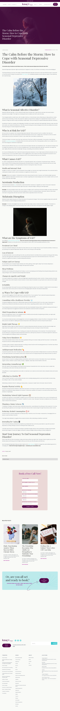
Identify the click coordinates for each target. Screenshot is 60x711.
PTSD (16, 667)
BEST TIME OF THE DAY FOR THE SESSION (30, 494)
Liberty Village (44, 666)
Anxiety (16, 663)
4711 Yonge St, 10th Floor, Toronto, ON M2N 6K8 (49, 675)
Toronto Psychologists (5, 681)
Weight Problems (18, 692)
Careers (30, 661)
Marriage (16, 704)
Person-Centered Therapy (6, 689)
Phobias (16, 698)
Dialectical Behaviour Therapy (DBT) (7, 660)
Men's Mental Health (18, 657)
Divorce (16, 665)
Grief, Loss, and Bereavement (20, 675)
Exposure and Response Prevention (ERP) (6, 677)
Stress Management (18, 702)
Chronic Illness (17, 659)
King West (43, 662)
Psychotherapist (5, 683)
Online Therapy (4, 665)
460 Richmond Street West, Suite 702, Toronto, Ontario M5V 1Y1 (49, 664)
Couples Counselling (5, 691)
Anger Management (18, 688)
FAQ (29, 663)
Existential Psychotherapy (6, 669)
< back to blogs (5, 49)
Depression (17, 661)
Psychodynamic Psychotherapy (7, 671)
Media (30, 659)
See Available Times (44, 580)
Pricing (40, 4)
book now (55, 4)
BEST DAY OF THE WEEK (26, 490)
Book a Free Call (30, 1)
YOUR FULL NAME (25, 478)
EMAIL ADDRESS (25, 486)
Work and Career (18, 681)
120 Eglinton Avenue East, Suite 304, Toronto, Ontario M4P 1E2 (49, 660)
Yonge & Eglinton (44, 658)
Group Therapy (4, 657)
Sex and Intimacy (18, 671)
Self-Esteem (17, 700)
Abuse (16, 669)
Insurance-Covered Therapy (7, 687)
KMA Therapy (25, 74)
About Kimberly (31, 657)
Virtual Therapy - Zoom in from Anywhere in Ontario (49, 679)
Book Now (6, 645)
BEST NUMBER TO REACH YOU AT (28, 482)
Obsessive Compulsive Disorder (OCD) (20, 686)
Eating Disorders (18, 673)
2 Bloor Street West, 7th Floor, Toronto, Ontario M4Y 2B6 (50, 672)
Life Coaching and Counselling (7, 667)
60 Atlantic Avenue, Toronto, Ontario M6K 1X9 (49, 667)
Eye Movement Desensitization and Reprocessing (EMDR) (7, 663)
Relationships (17, 677)
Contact (30, 665)
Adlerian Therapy (5, 679)
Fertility (16, 694)
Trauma (16, 696)
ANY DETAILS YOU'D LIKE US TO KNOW (29, 501)
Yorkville (43, 669)
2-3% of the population (10, 141)
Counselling (4, 693)
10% (15, 184)
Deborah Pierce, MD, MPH (13, 240)
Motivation (17, 683)
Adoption (16, 679)
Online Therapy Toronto (45, 677)
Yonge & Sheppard (45, 674)
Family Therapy (4, 685)
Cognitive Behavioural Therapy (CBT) (7, 674)
